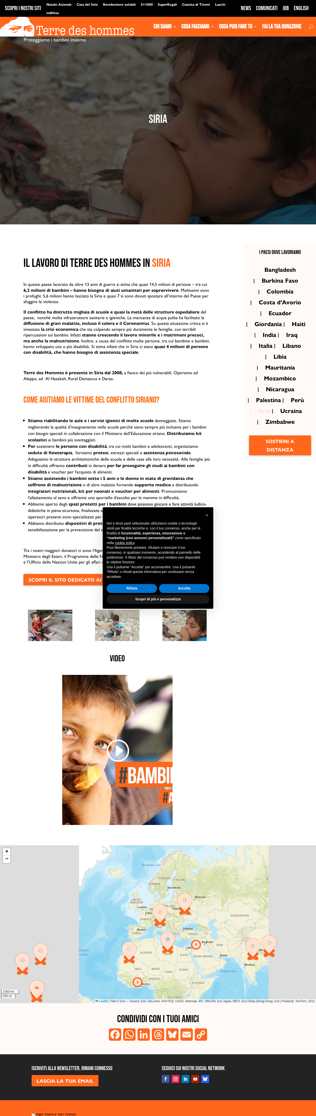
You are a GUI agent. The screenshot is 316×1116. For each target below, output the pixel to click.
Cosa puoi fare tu (235, 26)
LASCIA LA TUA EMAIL (65, 1097)
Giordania (268, 341)
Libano (291, 362)
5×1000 (147, 4)
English (301, 8)
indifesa (52, 12)
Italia (266, 362)
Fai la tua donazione (281, 26)
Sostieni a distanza (280, 462)
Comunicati (266, 8)
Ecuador (280, 330)
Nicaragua (280, 406)
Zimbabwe (280, 438)
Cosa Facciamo (195, 26)
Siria (264, 428)
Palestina (268, 417)
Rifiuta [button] (131, 588)
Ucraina (291, 428)
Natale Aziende (59, 4)
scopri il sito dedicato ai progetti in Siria (89, 596)
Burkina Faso (280, 297)
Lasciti (220, 4)
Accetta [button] (184, 588)
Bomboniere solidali (119, 4)
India (269, 352)
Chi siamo (163, 26)
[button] (184, 921)
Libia (280, 373)
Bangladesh (280, 286)
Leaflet (101, 1018)
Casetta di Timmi (196, 4)
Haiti (298, 341)
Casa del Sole (87, 4)
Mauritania (280, 384)
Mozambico (280, 395)
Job (285, 8)
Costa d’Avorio (280, 319)
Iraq (291, 352)
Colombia (280, 308)
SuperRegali (167, 4)
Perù (297, 417)
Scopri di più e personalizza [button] (158, 599)
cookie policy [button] (124, 543)
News (246, 8)
